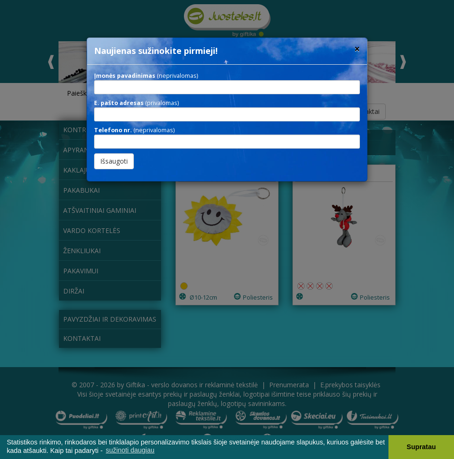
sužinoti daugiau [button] (130, 450)
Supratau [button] (421, 447)
